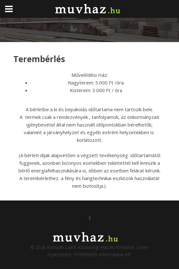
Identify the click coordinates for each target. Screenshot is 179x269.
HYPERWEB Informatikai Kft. (103, 254)
